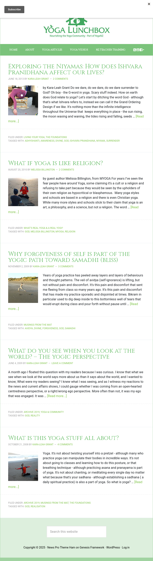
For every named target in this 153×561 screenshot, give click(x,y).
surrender (113, 140)
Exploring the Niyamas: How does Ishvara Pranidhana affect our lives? (75, 69)
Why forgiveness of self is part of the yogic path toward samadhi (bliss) (69, 257)
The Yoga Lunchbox (76, 26)
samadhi (70, 328)
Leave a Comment (62, 363)
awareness (48, 140)
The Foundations (56, 137)
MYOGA (60, 231)
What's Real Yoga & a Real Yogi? (43, 228)
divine (59, 140)
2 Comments (60, 78)
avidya (29, 328)
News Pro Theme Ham (61, 547)
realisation (38, 506)
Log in (125, 547)
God (66, 140)
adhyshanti (32, 140)
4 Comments (65, 444)
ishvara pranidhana (82, 140)
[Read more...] (57, 396)
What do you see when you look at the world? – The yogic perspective (71, 354)
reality (35, 415)
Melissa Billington (43, 231)
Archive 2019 (31, 412)
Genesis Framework (92, 547)
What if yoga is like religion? (55, 163)
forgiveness (50, 328)
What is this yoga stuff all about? (63, 438)
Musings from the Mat (38, 324)
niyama (100, 140)
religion (70, 231)
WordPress (113, 547)
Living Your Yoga (34, 137)
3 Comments (65, 266)
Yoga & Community (52, 412)
